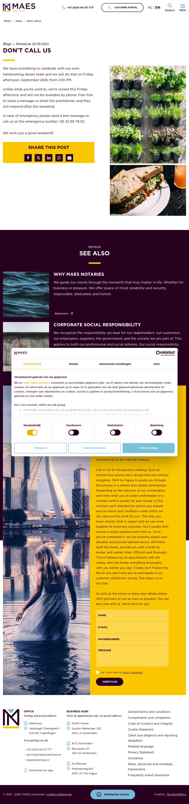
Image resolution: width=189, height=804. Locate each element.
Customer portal (122, 7)
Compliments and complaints (149, 718)
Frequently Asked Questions (148, 775)
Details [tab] (73, 363)
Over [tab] (157, 363)
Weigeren (40, 447)
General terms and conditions (149, 712)
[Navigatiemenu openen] (182, 7)
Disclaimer (135, 758)
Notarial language (141, 746)
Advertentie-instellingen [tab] (115, 363)
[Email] (132, 627)
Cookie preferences (59, 794)
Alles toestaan (148, 447)
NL (150, 7)
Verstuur (109, 682)
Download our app (41, 770)
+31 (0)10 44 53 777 (78, 7)
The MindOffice (176, 794)
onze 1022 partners (36, 382)
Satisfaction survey (113, 794)
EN (157, 7)
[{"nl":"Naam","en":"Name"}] (132, 615)
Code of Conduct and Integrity (150, 724)
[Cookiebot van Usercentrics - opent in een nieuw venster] (158, 353)
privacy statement (133, 672)
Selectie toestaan (94, 447)
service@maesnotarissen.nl (43, 755)
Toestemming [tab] (32, 363)
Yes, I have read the (121, 672)
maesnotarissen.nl (37, 760)
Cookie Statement (141, 729)
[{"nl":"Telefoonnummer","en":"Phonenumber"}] (132, 639)
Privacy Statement (141, 752)
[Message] (132, 656)
